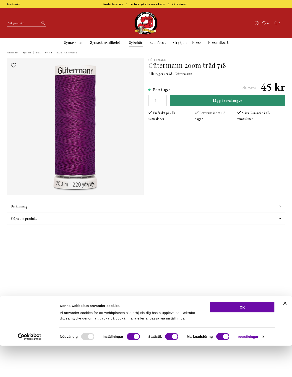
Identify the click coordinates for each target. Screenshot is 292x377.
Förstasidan (12, 52)
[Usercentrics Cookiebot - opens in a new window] (30, 368)
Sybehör (136, 42)
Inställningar (248, 368)
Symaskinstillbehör (106, 42)
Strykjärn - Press (186, 42)
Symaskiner (73, 42)
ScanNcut (158, 42)
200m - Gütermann (67, 52)
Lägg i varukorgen (227, 100)
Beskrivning (146, 206)
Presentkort (218, 42)
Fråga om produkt (146, 218)
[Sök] (42, 23)
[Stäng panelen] (285, 334)
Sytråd (48, 52)
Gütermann (157, 60)
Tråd (38, 52)
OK (242, 338)
